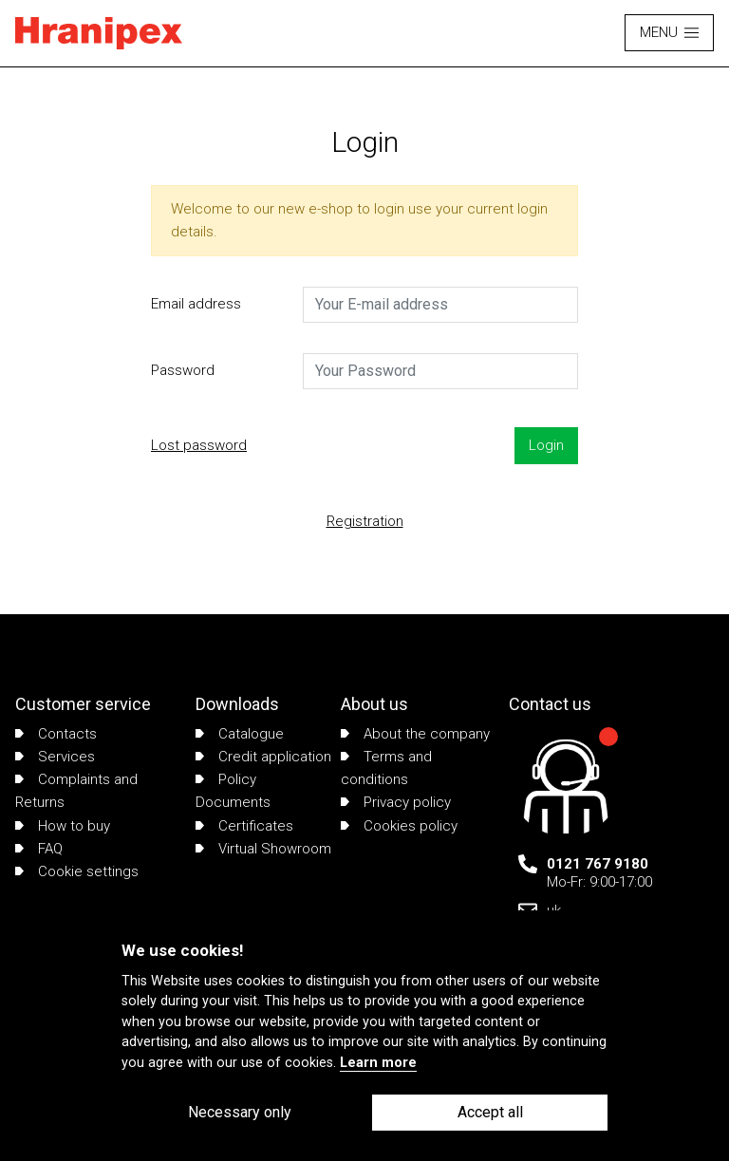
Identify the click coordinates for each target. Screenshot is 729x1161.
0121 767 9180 (597, 863)
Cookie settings (77, 871)
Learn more (378, 1063)
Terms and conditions (386, 768)
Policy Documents (233, 791)
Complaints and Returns (76, 791)
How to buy (62, 825)
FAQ (39, 848)
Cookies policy (399, 825)
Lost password (199, 445)
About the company (415, 733)
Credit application (263, 756)
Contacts (56, 733)
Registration (365, 521)
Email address (196, 303)
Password (183, 370)
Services (55, 756)
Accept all (490, 1112)
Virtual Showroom (263, 848)
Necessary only (239, 1112)
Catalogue (240, 733)
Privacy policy (396, 802)
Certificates (244, 825)
